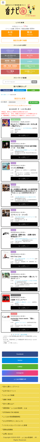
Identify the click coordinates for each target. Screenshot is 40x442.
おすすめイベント (9, 391)
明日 (30, 33)
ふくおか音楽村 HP (20, 379)
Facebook (6, 90)
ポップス (30, 56)
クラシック (10, 50)
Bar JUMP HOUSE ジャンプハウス (24, 258)
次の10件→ (25, 334)
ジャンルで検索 (8, 395)
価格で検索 (7, 399)
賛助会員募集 (8, 429)
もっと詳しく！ (24, 135)
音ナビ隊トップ (5, 94)
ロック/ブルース (10, 56)
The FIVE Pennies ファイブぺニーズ (25, 216)
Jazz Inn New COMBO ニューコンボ (25, 150)
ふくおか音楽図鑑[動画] (11, 416)
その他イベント (29, 71)
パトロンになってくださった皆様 (15, 425)
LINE (33, 90)
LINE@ (20, 366)
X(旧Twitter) (20, 90)
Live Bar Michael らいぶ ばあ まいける (25, 196)
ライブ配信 (10, 71)
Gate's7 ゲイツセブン (21, 322)
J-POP (29, 61)
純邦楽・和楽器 (10, 61)
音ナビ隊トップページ (11, 386)
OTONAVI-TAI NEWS (11, 412)
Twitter (20, 360)
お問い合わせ (8, 434)
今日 (10, 33)
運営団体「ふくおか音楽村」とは (15, 408)
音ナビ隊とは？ (8, 404)
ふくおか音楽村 (27, 437)
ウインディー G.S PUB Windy (23, 128)
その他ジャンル (29, 66)
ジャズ (29, 50)
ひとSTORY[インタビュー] (13, 421)
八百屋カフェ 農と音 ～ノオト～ (23, 302)
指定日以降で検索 (20, 40)
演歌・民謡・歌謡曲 (10, 66)
